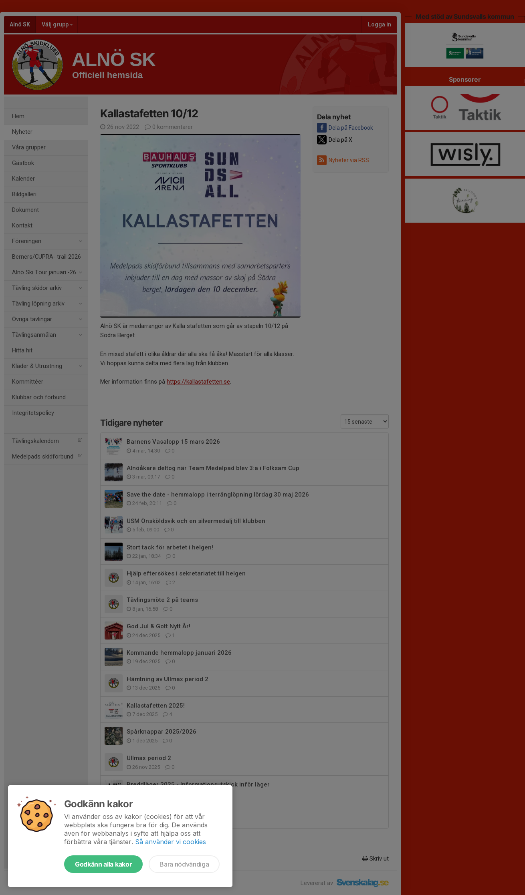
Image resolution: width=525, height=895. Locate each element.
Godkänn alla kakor (103, 864)
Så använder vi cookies (170, 842)
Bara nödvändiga (184, 864)
